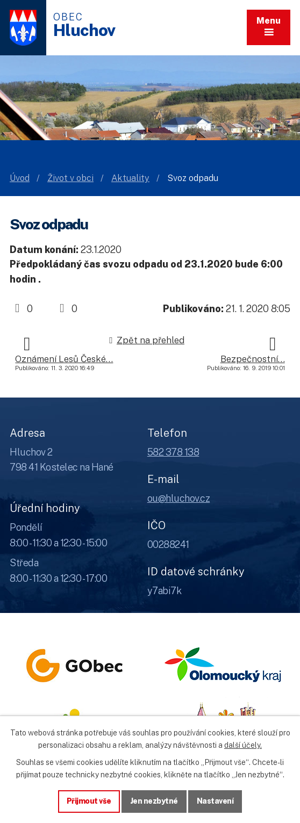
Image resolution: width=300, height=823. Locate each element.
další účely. (243, 744)
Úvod (20, 178)
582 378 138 (173, 452)
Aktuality (130, 178)
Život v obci (70, 178)
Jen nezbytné (154, 801)
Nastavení (215, 801)
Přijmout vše (89, 801)
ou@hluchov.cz (178, 498)
